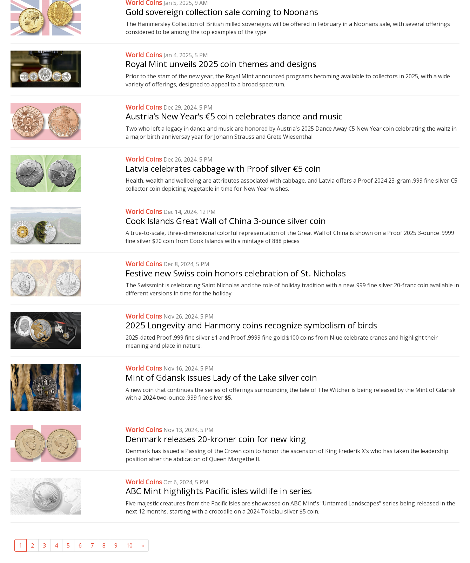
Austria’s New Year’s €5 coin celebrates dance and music (234, 116)
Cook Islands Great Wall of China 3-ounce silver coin (226, 221)
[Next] (143, 545)
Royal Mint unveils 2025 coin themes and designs (221, 64)
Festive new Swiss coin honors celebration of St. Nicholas (236, 273)
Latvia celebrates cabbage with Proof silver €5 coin (223, 168)
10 (129, 545)
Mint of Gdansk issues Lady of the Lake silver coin (221, 377)
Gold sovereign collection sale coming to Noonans (222, 12)
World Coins (144, 55)
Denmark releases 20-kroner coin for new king (216, 439)
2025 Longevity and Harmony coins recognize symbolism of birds (251, 325)
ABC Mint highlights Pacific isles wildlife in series (219, 491)
